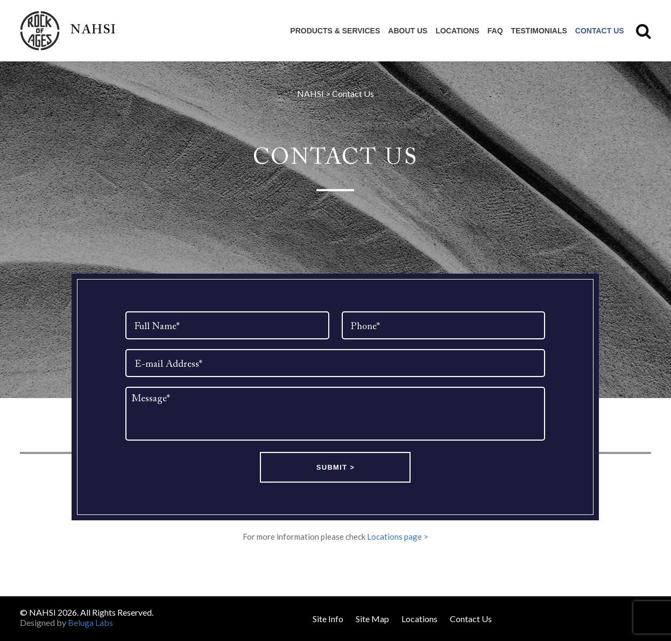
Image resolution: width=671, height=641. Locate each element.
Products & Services (335, 30)
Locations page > (397, 536)
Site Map (372, 619)
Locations (457, 30)
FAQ (495, 30)
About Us (407, 30)
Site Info (328, 619)
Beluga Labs (90, 622)
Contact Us (599, 30)
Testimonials (539, 30)
